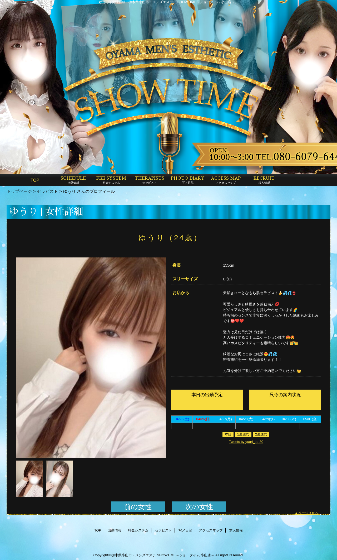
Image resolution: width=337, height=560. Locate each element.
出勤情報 (114, 530)
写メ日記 (185, 530)
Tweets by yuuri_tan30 (246, 442)
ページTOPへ (308, 513)
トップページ (19, 191)
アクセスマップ (211, 530)
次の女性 (199, 507)
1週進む (243, 434)
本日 (228, 434)
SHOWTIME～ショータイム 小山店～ (185, 555)
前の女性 (138, 507)
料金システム (138, 530)
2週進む (261, 434)
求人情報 (236, 530)
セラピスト (47, 191)
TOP (35, 180)
